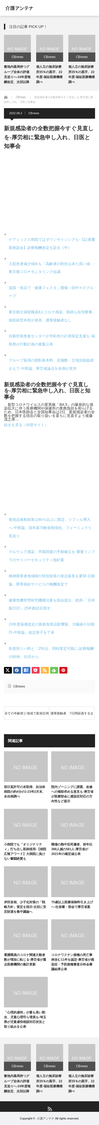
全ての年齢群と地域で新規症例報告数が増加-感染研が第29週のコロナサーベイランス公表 (26, 715)
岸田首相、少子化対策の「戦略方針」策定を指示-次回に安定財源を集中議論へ (25, 907)
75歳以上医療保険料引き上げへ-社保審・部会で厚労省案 (72, 904)
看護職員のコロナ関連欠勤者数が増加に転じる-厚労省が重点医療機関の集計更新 (25, 959)
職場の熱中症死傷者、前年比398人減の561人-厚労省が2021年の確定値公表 (71, 849)
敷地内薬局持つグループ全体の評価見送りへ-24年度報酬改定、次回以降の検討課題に (17, 77)
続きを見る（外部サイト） (26, 425)
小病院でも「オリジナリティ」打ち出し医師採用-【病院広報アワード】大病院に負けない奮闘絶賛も (25, 851)
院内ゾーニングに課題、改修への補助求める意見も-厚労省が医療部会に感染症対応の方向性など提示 (72, 794)
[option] (17, 60)
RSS (49, 1108)
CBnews (17, 57)
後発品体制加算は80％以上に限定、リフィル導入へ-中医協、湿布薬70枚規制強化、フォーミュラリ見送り (50, 527)
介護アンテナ (19, 8)
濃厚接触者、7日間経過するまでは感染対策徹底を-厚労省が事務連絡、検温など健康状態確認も (72, 715)
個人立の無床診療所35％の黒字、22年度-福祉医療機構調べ (49, 1083)
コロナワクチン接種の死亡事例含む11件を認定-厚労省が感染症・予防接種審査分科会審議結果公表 (72, 962)
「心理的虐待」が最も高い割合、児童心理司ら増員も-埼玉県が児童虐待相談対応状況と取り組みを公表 (25, 1019)
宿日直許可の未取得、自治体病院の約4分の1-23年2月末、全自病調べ (24, 791)
